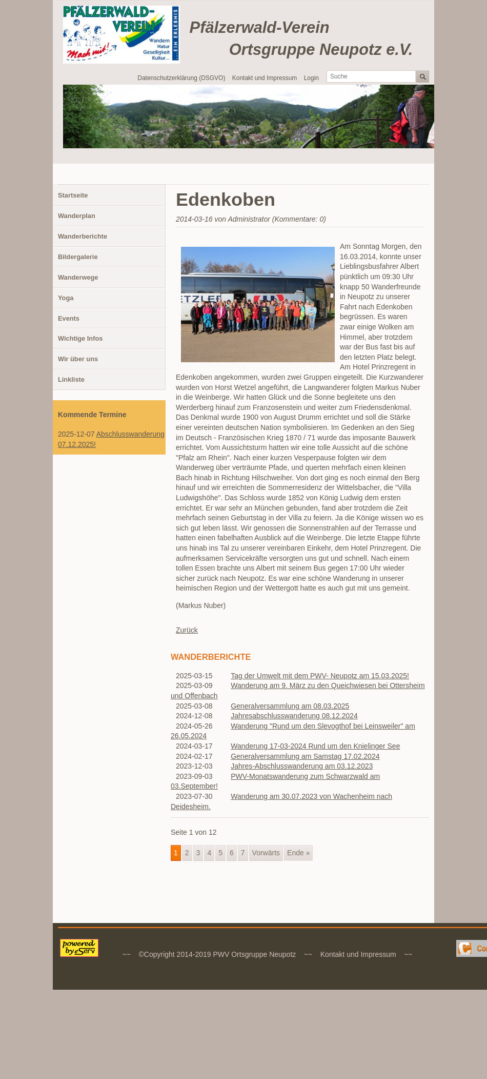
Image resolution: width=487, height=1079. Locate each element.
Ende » (298, 853)
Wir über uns (78, 359)
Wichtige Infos (80, 338)
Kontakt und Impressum (264, 78)
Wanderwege (78, 277)
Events (68, 318)
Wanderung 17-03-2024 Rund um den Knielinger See (315, 746)
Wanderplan (76, 216)
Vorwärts (266, 853)
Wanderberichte (82, 236)
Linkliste (71, 379)
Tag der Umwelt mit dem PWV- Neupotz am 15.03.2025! (320, 676)
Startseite (73, 195)
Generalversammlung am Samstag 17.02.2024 (305, 756)
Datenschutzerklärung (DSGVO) (181, 78)
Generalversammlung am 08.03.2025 (290, 706)
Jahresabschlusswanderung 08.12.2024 (294, 716)
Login (311, 78)
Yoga (65, 298)
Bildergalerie (78, 257)
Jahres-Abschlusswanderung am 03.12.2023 (302, 766)
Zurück (187, 630)
